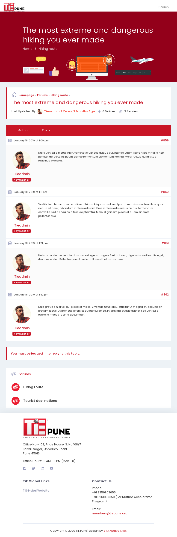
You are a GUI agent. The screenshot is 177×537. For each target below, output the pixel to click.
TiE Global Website (36, 490)
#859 (165, 140)
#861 (165, 243)
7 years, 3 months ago (77, 111)
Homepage (26, 95)
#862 (165, 294)
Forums (42, 95)
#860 (165, 192)
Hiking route (59, 95)
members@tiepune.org (109, 513)
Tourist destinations (39, 400)
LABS (115, 530)
